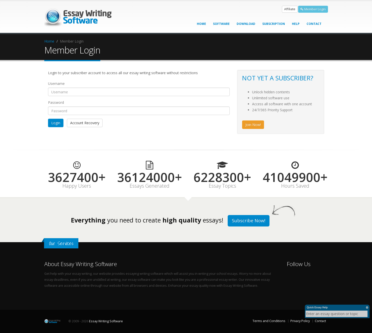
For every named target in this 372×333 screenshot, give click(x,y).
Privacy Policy (300, 321)
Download (246, 24)
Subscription (273, 24)
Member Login (313, 9)
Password (56, 102)
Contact (314, 24)
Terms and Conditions (269, 321)
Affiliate (289, 9)
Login (55, 122)
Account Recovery (84, 122)
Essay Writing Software (106, 321)
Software (221, 24)
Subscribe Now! (248, 220)
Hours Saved (295, 185)
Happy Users (76, 185)
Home (201, 24)
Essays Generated (149, 185)
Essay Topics (222, 185)
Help (296, 24)
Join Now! (253, 124)
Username (56, 83)
